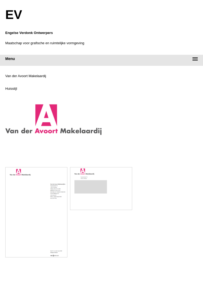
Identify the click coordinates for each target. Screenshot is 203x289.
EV (13, 14)
